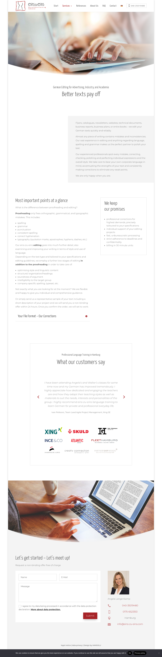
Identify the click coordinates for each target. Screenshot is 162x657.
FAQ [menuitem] (104, 6)
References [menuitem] (81, 6)
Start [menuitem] (56, 6)
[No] (159, 653)
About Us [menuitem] (94, 6)
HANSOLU (96, 645)
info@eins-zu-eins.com (130, 624)
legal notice (66, 645)
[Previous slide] (38, 397)
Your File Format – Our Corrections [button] (37, 316)
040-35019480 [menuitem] (138, 5)
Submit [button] (90, 615)
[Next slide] (124, 397)
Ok (130, 653)
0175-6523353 (130, 611)
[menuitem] (122, 8)
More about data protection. (45, 609)
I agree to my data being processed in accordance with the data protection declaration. (57, 608)
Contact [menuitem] (113, 6)
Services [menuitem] (66, 6)
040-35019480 (130, 605)
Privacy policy (140, 653)
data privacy (77, 645)
